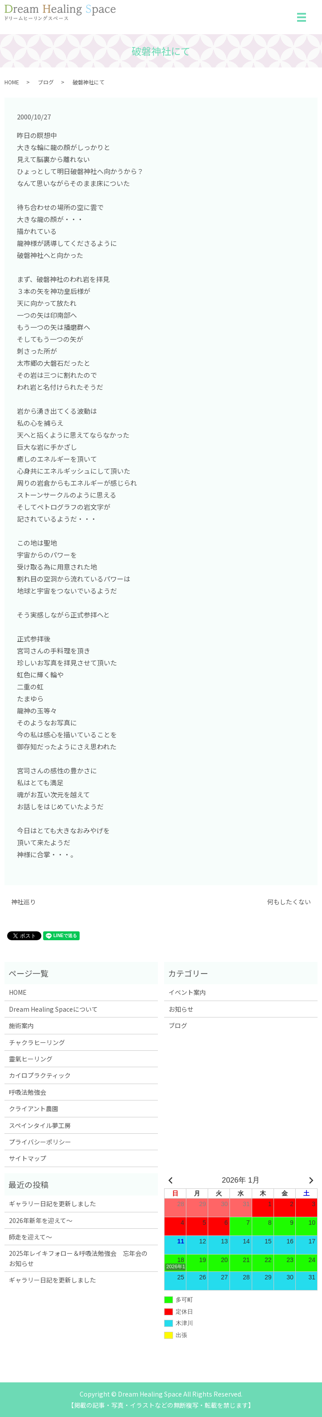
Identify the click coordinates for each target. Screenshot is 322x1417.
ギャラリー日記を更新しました (52, 1203)
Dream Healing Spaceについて (53, 1009)
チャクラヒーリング (37, 1042)
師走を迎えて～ (30, 1236)
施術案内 (21, 1025)
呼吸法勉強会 (27, 1092)
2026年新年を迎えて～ (40, 1220)
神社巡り (23, 902)
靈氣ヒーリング (30, 1058)
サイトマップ (27, 1158)
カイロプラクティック (40, 1075)
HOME (11, 82)
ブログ (46, 82)
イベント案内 (187, 992)
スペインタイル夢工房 (40, 1125)
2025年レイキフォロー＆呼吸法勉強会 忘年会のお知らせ (78, 1258)
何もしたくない (289, 902)
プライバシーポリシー (40, 1141)
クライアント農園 (33, 1108)
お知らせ (181, 1009)
